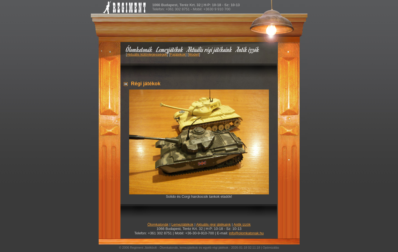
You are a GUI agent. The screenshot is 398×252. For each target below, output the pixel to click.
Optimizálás (271, 247)
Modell (194, 54)
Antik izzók (247, 49)
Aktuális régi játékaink (209, 49)
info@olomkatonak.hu (246, 233)
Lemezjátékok (170, 49)
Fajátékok (177, 54)
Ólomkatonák (139, 49)
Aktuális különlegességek (147, 54)
